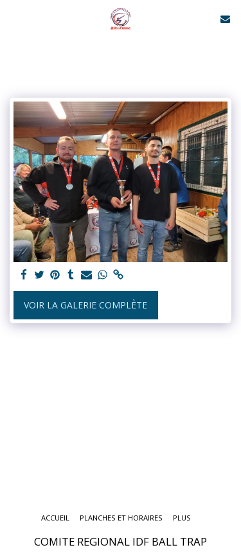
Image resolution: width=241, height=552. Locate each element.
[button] (14, 18)
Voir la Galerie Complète (85, 305)
